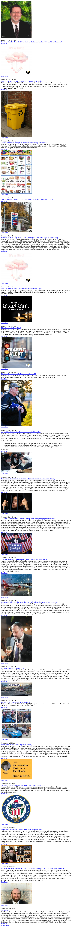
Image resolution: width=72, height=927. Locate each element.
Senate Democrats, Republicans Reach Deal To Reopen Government (21, 829)
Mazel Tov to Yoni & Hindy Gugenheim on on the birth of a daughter (21, 288)
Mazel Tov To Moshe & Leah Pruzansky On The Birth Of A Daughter (22, 81)
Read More (4, 43)
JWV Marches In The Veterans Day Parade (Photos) (16, 745)
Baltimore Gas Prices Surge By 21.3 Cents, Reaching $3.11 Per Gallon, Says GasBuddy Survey (29, 237)
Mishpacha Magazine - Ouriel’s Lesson (12, 668)
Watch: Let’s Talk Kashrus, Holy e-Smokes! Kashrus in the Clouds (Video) (23, 785)
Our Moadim (5, 910)
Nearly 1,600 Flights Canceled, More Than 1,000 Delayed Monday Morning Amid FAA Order (29, 602)
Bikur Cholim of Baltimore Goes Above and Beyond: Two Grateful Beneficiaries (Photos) (28, 479)
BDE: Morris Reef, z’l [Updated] (11, 328)
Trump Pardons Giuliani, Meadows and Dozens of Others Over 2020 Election (24, 559)
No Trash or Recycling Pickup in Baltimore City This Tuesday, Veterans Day (24, 142)
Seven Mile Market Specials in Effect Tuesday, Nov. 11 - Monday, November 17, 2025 (27, 199)
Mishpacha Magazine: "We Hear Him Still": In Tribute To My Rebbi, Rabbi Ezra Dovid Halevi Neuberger (32, 868)
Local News (4, 76)
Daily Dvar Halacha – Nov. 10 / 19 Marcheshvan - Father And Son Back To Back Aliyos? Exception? (31, 42)
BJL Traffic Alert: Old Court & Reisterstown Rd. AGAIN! (18, 374)
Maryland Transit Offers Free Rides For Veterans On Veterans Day (21, 432)
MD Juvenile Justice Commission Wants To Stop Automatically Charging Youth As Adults (28, 518)
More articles (5, 925)
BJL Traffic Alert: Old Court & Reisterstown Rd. (15, 702)
